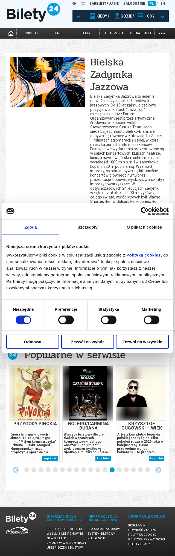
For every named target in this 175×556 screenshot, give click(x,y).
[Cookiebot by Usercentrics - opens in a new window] (145, 211)
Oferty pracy (139, 544)
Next (158, 470)
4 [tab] (48, 470)
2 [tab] (34, 470)
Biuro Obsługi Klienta (64, 529)
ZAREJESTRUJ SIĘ (104, 3)
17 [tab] (141, 470)
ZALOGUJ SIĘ (134, 3)
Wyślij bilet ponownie (65, 533)
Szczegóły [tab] (87, 226)
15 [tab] (126, 470)
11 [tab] (98, 470)
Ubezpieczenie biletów (65, 547)
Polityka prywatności (146, 539)
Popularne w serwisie (75, 355)
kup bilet (49, 458)
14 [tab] (119, 470)
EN (163, 3)
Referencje (97, 538)
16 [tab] (133, 470)
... (161, 32)
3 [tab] (41, 470)
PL (152, 3)
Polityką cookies (143, 255)
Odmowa (32, 341)
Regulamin (136, 525)
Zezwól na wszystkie (142, 341)
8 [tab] (77, 470)
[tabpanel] (34, 414)
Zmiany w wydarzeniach (66, 543)
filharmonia (113, 33)
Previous (16, 470)
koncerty (30, 33)
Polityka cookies (142, 535)
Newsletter (56, 538)
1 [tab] (27, 470)
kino (58, 33)
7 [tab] (69, 470)
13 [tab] (112, 470)
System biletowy (101, 533)
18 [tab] (148, 470)
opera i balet (140, 33)
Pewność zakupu (142, 530)
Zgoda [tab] (30, 226)
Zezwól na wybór (87, 341)
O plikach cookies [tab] (144, 226)
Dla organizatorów (104, 529)
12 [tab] (105, 470)
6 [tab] (62, 470)
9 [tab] (84, 470)
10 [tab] (91, 470)
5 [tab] (55, 470)
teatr (85, 33)
